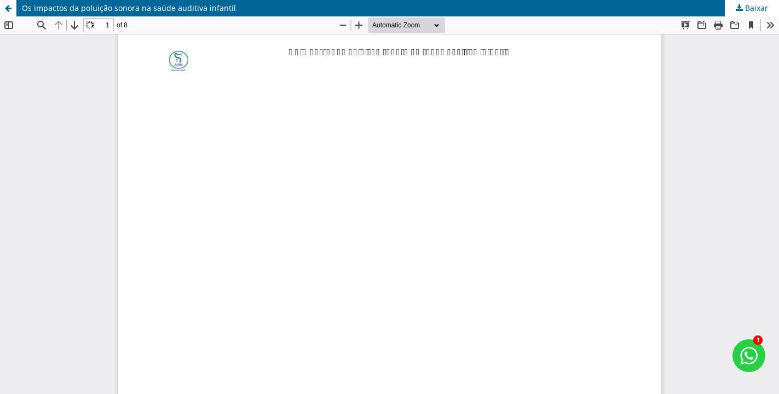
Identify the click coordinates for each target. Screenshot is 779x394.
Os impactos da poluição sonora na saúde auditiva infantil (129, 8)
